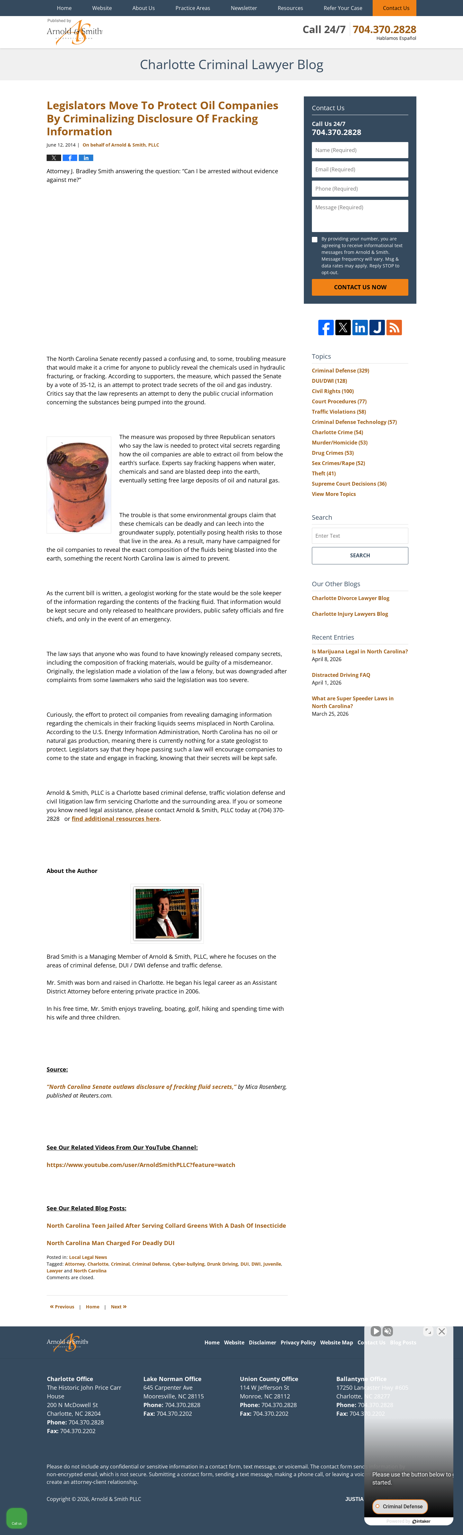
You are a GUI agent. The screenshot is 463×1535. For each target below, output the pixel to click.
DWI (256, 1264)
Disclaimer (262, 1342)
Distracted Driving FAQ (341, 674)
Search (360, 555)
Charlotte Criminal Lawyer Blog (75, 32)
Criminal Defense (151, 1264)
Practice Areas (193, 8)
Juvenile (272, 1264)
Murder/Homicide (340, 442)
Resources (290, 8)
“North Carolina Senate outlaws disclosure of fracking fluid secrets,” (141, 1087)
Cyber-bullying (188, 1264)
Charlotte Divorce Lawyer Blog (350, 598)
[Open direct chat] (428, 1329)
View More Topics (334, 494)
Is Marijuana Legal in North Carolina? (360, 651)
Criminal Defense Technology (354, 422)
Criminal (120, 1264)
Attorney (75, 1264)
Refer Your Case (343, 8)
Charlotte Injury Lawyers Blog (350, 613)
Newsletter (244, 8)
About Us (143, 8)
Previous (62, 1306)
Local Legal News (88, 1257)
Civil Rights (333, 391)
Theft (324, 473)
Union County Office (269, 1379)
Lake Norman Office (172, 1379)
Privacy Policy (298, 1342)
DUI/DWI (329, 380)
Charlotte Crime (337, 432)
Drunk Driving (222, 1264)
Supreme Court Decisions (349, 483)
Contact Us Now (360, 287)
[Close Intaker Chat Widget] (442, 1329)
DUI (245, 1264)
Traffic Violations (339, 411)
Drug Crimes (333, 452)
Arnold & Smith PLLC (116, 1499)
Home (64, 8)
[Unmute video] (349, 1329)
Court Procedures (339, 401)
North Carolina (90, 1271)
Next (119, 1306)
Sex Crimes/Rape (338, 463)
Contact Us (396, 8)
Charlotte (97, 1264)
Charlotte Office (70, 1379)
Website (102, 8)
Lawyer (55, 1271)
